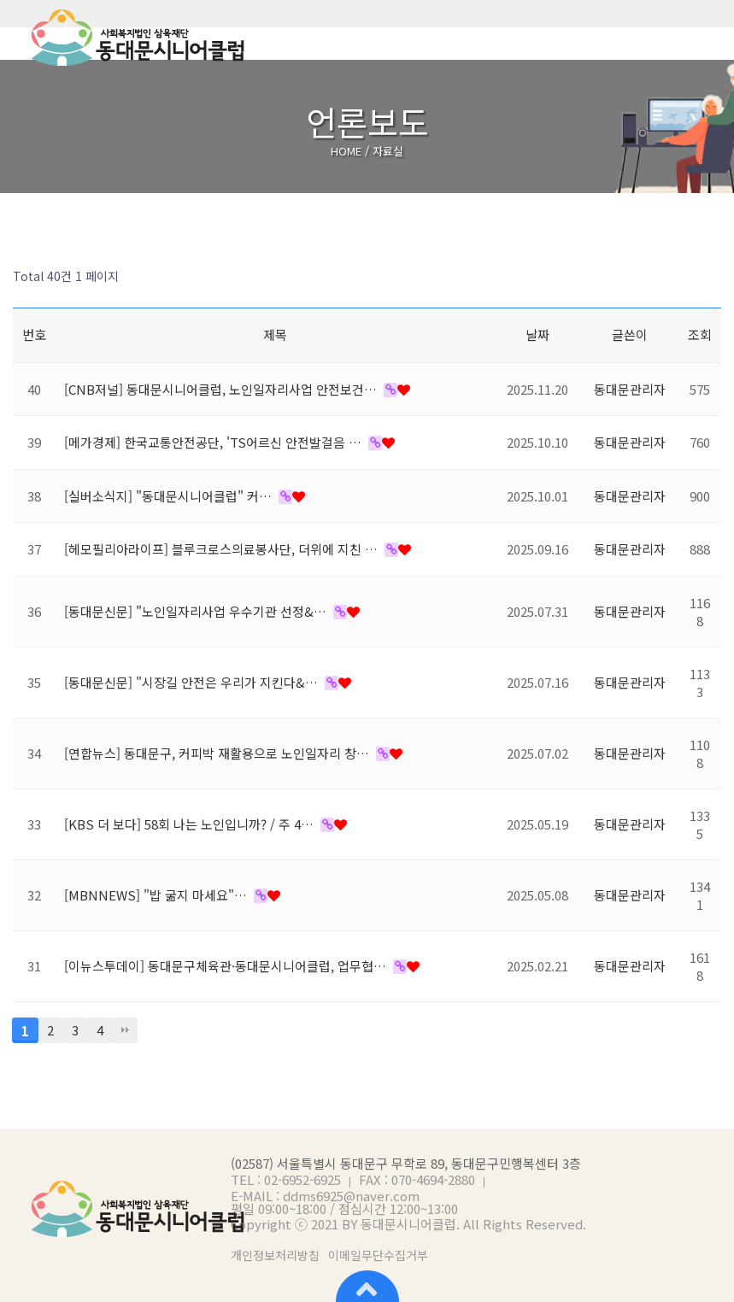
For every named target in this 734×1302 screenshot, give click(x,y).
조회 (700, 334)
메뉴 (708, 38)
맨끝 (125, 1030)
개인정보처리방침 (275, 1255)
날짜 (537, 334)
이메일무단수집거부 (378, 1255)
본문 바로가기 (0, 0)
